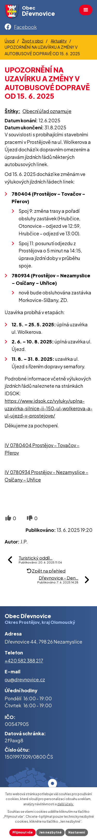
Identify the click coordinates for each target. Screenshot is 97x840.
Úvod (9, 40)
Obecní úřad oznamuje (47, 111)
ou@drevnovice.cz (25, 679)
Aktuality (59, 40)
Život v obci (32, 40)
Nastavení (76, 832)
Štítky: (12, 111)
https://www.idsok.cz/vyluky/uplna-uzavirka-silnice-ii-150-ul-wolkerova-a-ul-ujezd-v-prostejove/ (48, 408)
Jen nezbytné (50, 832)
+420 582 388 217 (24, 660)
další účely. (65, 804)
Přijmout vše (22, 832)
